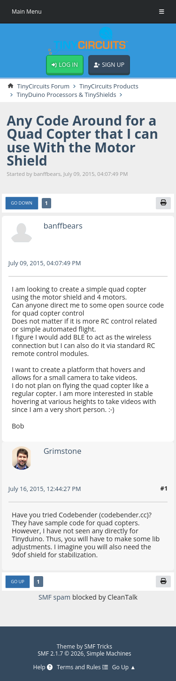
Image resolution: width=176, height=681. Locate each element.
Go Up (17, 581)
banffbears (63, 225)
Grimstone (63, 450)
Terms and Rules (82, 667)
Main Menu (27, 12)
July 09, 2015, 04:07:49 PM (44, 263)
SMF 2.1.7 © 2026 (61, 653)
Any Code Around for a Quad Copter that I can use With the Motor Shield (82, 140)
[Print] (163, 203)
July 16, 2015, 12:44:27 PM (44, 488)
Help (42, 667)
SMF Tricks (98, 646)
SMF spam (54, 597)
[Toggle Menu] (161, 12)
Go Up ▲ (124, 667)
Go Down (21, 203)
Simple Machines (109, 653)
